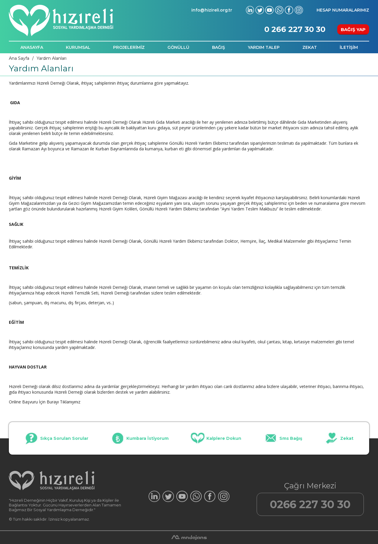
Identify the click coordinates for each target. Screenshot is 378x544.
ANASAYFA (31, 47)
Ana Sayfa (19, 58)
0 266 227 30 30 (294, 29)
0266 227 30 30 (310, 504)
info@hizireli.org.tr (211, 10)
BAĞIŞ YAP (353, 29)
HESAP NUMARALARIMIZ (343, 10)
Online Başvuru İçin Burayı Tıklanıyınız (44, 402)
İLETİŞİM (349, 47)
